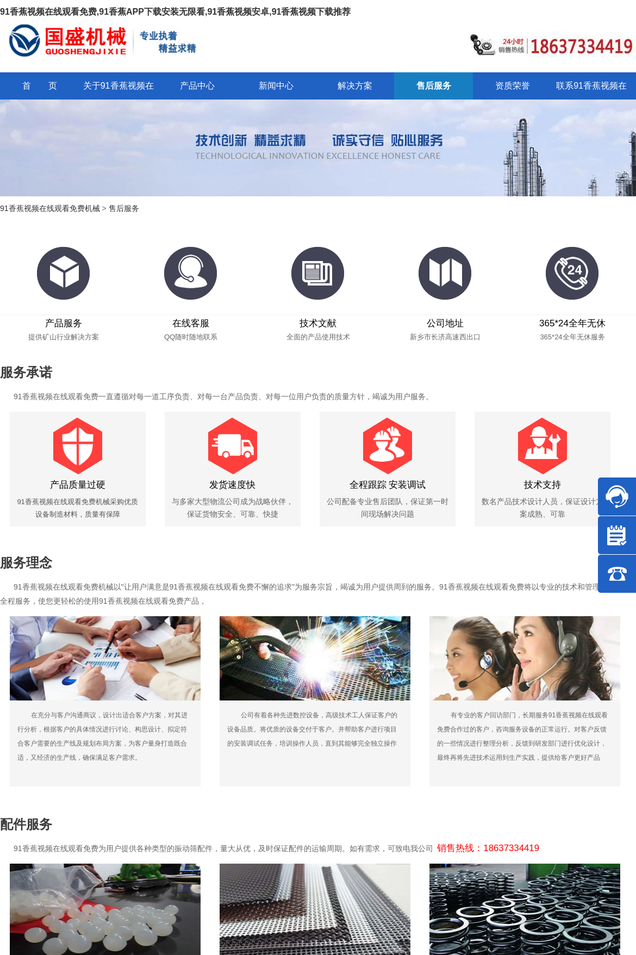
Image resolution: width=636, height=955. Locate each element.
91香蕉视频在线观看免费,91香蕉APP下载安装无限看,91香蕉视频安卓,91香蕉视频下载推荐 (175, 11)
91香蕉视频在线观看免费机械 (50, 208)
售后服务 (124, 208)
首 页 (39, 85)
